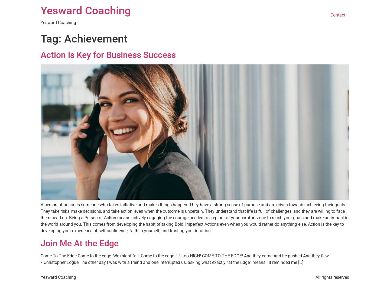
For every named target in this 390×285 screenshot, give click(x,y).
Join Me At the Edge (80, 243)
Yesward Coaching (86, 10)
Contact (337, 15)
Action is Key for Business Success (108, 55)
